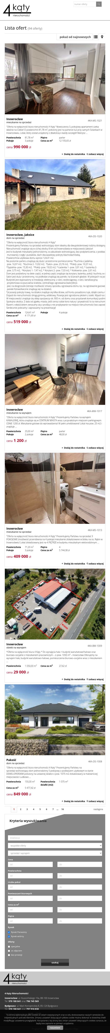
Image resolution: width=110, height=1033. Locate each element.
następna (98, 809)
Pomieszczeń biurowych (20, 893)
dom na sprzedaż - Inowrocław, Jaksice (55, 245)
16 (62, 809)
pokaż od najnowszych (75, 37)
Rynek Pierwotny (17, 932)
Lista (95, 36)
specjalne (14, 946)
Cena (10, 859)
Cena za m (13, 904)
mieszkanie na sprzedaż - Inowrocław (55, 100)
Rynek (11, 927)
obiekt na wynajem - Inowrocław (55, 625)
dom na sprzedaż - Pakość (55, 744)
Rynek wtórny (16, 936)
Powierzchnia (14, 870)
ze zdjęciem (15, 950)
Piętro (11, 916)
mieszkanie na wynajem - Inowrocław (55, 392)
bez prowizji (15, 954)
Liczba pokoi (14, 882)
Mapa (102, 36)
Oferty (11, 941)
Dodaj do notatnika (74, 154)
